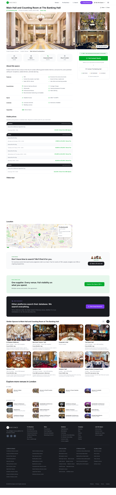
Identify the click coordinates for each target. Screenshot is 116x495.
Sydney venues (97, 463)
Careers (80, 433)
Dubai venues (97, 456)
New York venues (97, 451)
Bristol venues (71, 458)
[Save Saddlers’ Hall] (55, 353)
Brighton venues (71, 463)
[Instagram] (15, 436)
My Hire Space (99, 2)
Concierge (63, 433)
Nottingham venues (63, 469)
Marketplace (64, 431)
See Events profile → (66, 165)
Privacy (97, 484)
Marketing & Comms (48, 435)
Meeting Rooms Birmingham (82, 463)
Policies (80, 439)
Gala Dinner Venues (10, 469)
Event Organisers (48, 431)
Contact (80, 437)
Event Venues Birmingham (82, 461)
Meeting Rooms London (37, 461)
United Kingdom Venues (12, 51)
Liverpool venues (62, 463)
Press (79, 435)
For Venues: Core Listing (66, 437)
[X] (11, 436)
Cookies (108, 484)
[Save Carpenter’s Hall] (81, 326)
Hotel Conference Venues (37, 451)
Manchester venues (63, 453)
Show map (43, 10)
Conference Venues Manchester (83, 451)
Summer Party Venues (11, 456)
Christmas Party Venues (37, 453)
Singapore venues (98, 461)
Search (75, 2)
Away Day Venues (10, 461)
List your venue (64, 439)
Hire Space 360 (30, 429)
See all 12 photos (102, 46)
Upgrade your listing (99, 433)
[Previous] (103, 321)
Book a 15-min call (96, 263)
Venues (57, 2)
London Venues (24, 51)
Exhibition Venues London (12, 471)
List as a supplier (65, 441)
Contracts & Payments (32, 433)
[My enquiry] (108, 2)
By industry (29, 437)
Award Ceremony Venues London (39, 469)
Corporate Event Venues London (39, 466)
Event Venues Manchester (81, 453)
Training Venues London (11, 463)
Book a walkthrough (31, 439)
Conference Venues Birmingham (83, 458)
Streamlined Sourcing (32, 431)
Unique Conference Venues (12, 453)
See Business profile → (66, 123)
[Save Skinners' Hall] (29, 353)
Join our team (98, 429)
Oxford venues (62, 471)
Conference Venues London (12, 451)
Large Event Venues (36, 471)
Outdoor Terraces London (11, 476)
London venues (62, 451)
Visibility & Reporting (31, 435)
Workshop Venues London (38, 474)
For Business (66, 2)
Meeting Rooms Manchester (82, 456)
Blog (79, 431)
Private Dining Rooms (11, 458)
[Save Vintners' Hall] (81, 353)
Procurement (47, 429)
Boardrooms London (36, 463)
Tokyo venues (97, 458)
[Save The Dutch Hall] (107, 326)
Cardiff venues (62, 466)
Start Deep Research (95, 306)
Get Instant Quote (93, 58)
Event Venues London (11, 466)
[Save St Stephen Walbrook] (29, 326)
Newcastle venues (70, 466)
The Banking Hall (11, 10)
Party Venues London (36, 456)
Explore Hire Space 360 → (94, 284)
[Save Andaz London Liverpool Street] (107, 353)
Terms (102, 484)
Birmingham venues (63, 456)
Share (102, 7)
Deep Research (86, 2)
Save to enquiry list (93, 76)
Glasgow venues (69, 461)
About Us (80, 429)
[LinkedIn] (7, 436)
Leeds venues (62, 461)
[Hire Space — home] (11, 2)
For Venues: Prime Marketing (67, 435)
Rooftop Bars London (36, 458)
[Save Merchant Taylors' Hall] (55, 326)
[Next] (108, 321)
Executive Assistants (48, 433)
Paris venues (96, 453)
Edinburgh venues (63, 458)
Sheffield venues (70, 471)
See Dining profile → (67, 134)
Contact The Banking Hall (93, 69)
